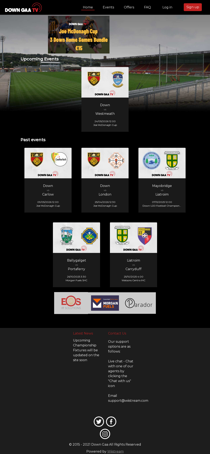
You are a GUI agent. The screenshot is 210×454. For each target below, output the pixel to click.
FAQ (147, 7)
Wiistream (115, 451)
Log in (167, 7)
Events (108, 7)
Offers (129, 7)
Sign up (192, 7)
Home (89, 7)
